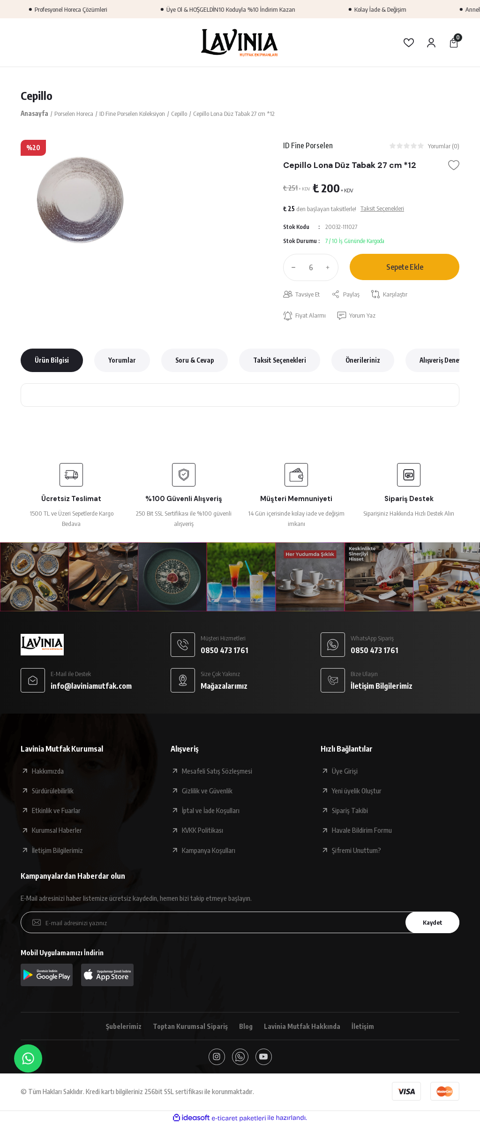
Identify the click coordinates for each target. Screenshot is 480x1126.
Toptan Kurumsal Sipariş (190, 1026)
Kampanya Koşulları (208, 850)
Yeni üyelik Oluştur (357, 791)
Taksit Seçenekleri (279, 361)
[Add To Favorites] (453, 165)
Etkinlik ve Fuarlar (56, 810)
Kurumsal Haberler (57, 830)
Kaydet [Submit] (431, 923)
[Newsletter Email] (240, 923)
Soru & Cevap (194, 361)
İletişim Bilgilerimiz (57, 850)
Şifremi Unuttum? (356, 850)
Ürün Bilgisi (52, 361)
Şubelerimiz (123, 1026)
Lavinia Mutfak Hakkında (303, 1026)
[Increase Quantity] (330, 267)
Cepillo (36, 96)
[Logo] (240, 42)
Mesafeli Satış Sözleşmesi (217, 771)
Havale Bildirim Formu (362, 830)
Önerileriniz (362, 361)
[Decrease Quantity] (291, 267)
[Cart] (453, 42)
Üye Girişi (345, 771)
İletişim (363, 1026)
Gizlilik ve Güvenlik (207, 791)
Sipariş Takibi (350, 810)
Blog (246, 1026)
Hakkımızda (48, 771)
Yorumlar (122, 361)
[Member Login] (431, 42)
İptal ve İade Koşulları (211, 810)
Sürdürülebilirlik (53, 791)
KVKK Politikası (202, 830)
